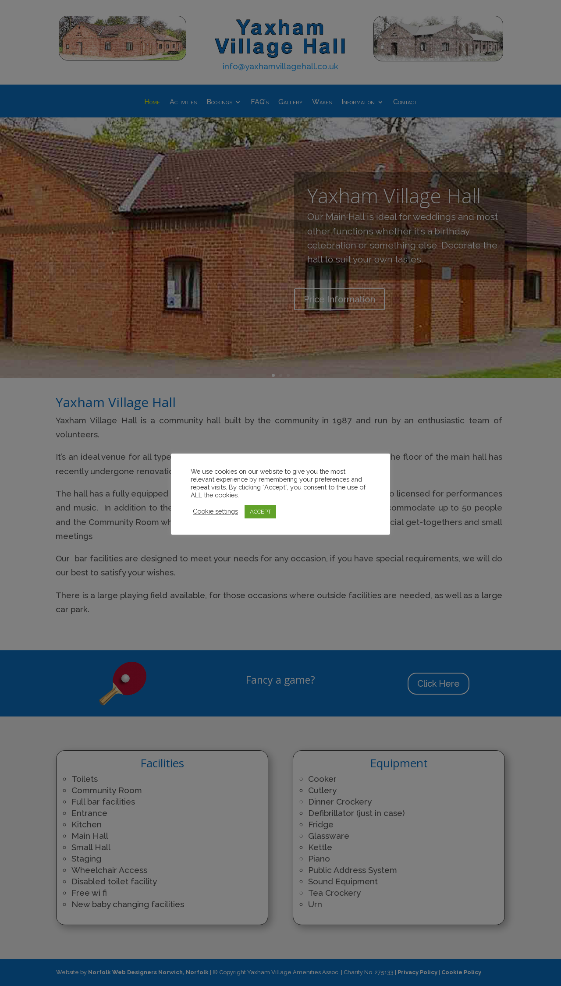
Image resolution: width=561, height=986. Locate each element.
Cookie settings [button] (215, 511)
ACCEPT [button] (260, 511)
